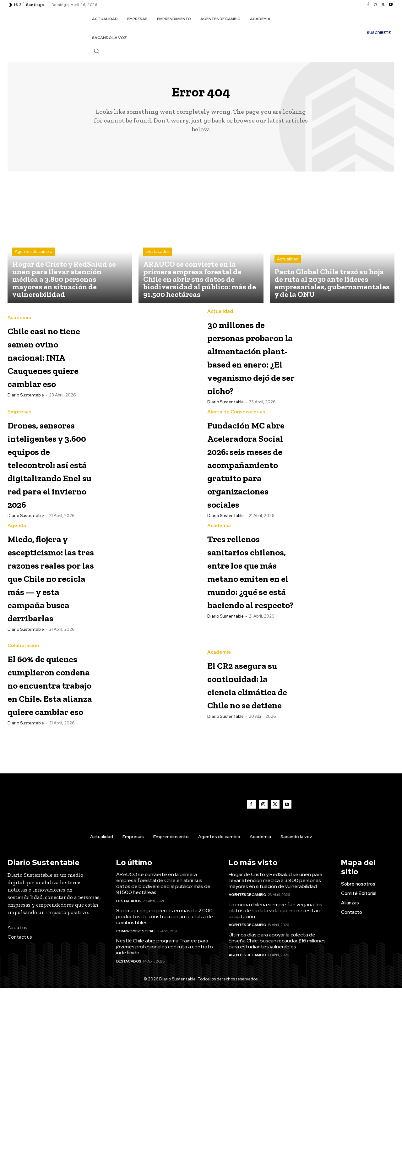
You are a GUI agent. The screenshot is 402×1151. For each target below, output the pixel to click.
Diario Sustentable (26, 419)
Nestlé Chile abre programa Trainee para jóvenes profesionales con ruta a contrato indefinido (164, 1109)
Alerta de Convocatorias (236, 455)
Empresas (19, 455)
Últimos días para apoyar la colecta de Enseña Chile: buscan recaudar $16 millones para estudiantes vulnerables (277, 1103)
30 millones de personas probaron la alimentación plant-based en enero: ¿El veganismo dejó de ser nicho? (250, 380)
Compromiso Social (136, 1094)
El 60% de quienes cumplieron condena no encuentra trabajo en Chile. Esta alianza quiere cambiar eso (48, 827)
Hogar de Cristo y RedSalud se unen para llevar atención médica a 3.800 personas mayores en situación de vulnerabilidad (275, 1043)
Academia (19, 315)
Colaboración (23, 762)
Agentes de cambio (33, 256)
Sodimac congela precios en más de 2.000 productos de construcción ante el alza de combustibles (164, 1079)
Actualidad (287, 263)
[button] (96, 51)
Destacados (157, 256)
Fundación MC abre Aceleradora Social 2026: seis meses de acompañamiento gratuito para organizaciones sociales (258, 514)
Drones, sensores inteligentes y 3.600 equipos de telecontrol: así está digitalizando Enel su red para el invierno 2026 (50, 527)
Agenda (17, 609)
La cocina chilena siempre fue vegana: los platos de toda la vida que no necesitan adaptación (275, 1073)
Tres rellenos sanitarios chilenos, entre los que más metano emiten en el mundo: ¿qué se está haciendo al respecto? (251, 673)
